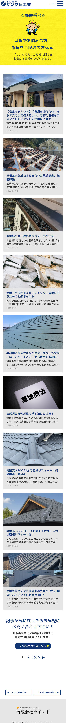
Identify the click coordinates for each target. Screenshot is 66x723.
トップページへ (19, 692)
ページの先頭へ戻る (47, 692)
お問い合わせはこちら (33, 646)
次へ (36, 657)
